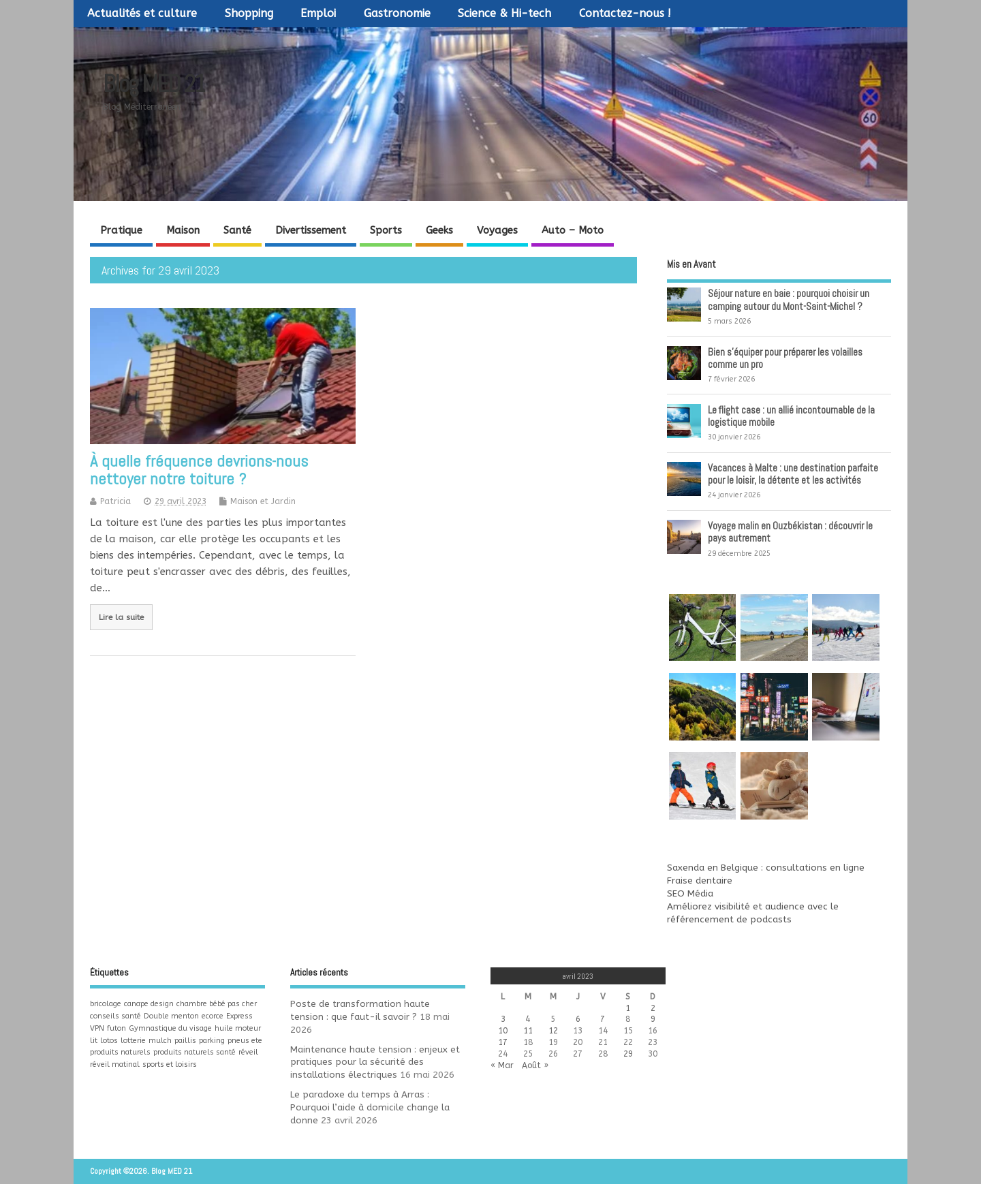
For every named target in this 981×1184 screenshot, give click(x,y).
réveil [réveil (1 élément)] (248, 1052)
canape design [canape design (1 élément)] (149, 1003)
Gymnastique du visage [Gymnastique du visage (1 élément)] (170, 1028)
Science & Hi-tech (504, 13)
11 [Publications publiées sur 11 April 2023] (528, 1030)
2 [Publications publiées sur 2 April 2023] (653, 1008)
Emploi (318, 13)
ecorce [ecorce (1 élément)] (212, 1016)
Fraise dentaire (699, 880)
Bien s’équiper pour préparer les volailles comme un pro (785, 358)
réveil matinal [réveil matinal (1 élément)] (115, 1064)
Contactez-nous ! (625, 13)
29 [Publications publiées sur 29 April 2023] (628, 1054)
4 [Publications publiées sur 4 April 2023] (527, 1019)
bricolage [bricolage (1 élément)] (105, 1003)
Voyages (497, 230)
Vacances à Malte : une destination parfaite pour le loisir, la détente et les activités (793, 473)
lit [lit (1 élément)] (93, 1040)
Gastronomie (397, 13)
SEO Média (690, 893)
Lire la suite (121, 617)
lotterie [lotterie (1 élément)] (133, 1040)
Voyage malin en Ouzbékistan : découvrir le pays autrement (790, 531)
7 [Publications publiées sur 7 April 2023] (602, 1019)
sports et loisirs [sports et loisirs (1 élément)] (169, 1064)
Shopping (249, 13)
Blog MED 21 (154, 83)
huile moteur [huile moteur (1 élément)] (238, 1028)
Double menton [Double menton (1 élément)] (171, 1016)
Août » (535, 1065)
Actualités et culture (142, 13)
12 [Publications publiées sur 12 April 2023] (553, 1030)
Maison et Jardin (263, 501)
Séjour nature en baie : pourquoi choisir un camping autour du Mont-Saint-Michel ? (788, 299)
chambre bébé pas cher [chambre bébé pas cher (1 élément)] (216, 1003)
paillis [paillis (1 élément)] (185, 1040)
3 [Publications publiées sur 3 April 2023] (503, 1019)
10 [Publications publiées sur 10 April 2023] (503, 1030)
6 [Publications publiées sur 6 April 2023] (578, 1019)
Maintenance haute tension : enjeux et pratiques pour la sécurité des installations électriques (375, 1062)
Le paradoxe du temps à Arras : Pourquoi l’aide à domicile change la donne (370, 1107)
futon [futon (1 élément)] (116, 1028)
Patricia (115, 501)
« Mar (502, 1065)
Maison (183, 230)
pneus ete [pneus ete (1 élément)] (245, 1040)
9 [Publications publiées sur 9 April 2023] (653, 1019)
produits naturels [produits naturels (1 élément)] (120, 1052)
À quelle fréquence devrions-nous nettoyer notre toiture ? (199, 469)
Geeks (439, 230)
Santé (237, 230)
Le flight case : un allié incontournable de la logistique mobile (791, 416)
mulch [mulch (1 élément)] (160, 1040)
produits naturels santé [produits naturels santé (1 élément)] (194, 1052)
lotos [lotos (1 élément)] (109, 1040)
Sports (386, 230)
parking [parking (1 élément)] (212, 1040)
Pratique (121, 230)
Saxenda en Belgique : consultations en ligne (766, 867)
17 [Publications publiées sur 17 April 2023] (503, 1042)
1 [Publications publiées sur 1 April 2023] (627, 1008)
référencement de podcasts (729, 919)
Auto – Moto (573, 230)
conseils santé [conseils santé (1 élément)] (115, 1016)
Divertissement (310, 230)
